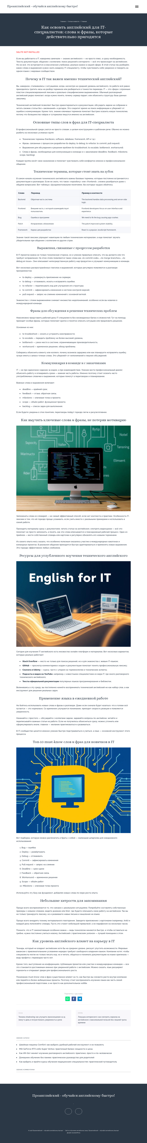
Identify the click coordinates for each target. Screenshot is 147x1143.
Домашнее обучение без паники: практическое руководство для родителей (56, 1057)
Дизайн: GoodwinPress (73, 1133)
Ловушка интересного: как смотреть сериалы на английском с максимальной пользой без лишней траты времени (102, 1020)
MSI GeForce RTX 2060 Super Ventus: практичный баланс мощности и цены (56, 1049)
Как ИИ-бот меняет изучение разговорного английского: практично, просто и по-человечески (65, 1053)
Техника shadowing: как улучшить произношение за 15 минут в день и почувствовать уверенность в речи (42, 1018)
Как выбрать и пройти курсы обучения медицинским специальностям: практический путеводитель (68, 1062)
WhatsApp (67, 999)
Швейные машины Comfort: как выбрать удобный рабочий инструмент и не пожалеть (61, 1045)
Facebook (74, 999)
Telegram (80, 999)
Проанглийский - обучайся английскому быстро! (42, 6)
